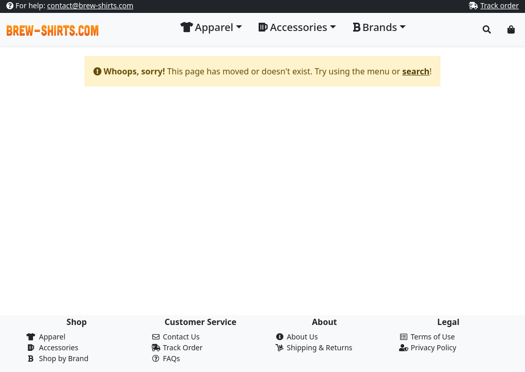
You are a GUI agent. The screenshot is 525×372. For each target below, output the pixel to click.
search (415, 71)
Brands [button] (375, 27)
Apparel (52, 337)
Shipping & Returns (320, 347)
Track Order (183, 347)
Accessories (58, 347)
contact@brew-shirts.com (90, 5)
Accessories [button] (293, 27)
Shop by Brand (64, 358)
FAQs (171, 358)
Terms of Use (433, 337)
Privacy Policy (433, 347)
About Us (302, 337)
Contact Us (181, 337)
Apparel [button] (206, 27)
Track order (499, 5)
